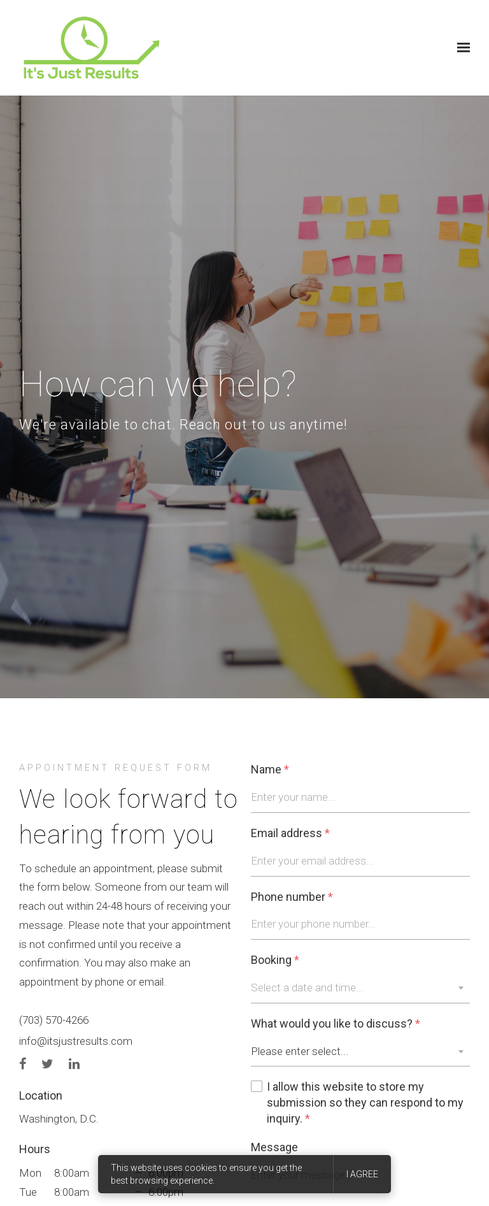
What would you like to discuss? (335, 1024)
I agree (362, 1174)
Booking (275, 960)
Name (270, 770)
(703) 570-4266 (54, 1020)
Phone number (292, 897)
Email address (290, 834)
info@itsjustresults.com (75, 1041)
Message (274, 1147)
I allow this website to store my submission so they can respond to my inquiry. (365, 1103)
